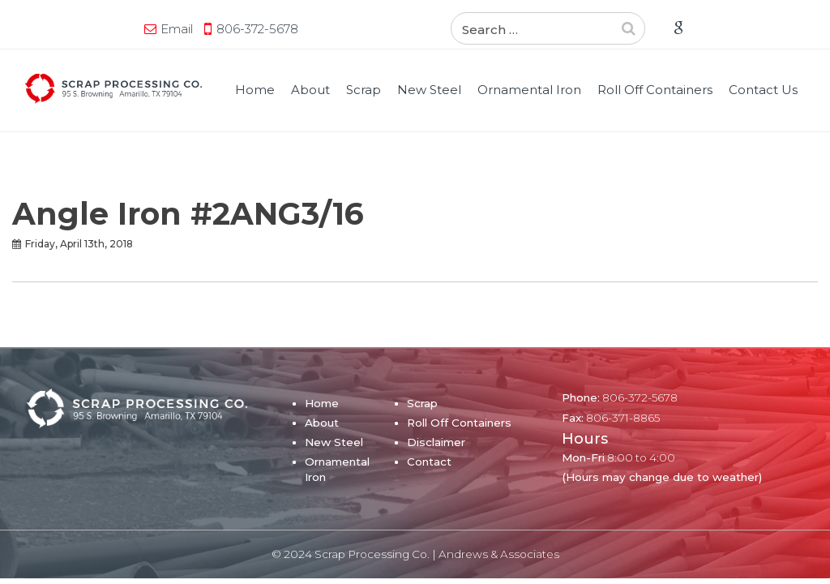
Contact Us (763, 89)
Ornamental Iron (529, 89)
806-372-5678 (257, 28)
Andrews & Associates (499, 554)
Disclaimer (436, 442)
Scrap (363, 89)
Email (176, 28)
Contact (429, 461)
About (310, 89)
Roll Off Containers (654, 89)
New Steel (429, 89)
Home (255, 89)
